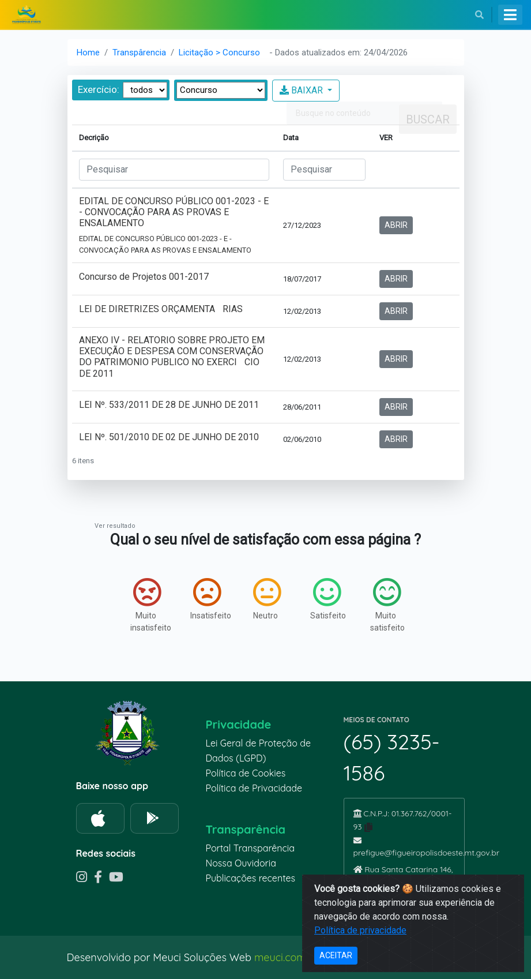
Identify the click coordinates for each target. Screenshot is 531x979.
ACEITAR (335, 955)
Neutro (267, 598)
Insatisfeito (208, 598)
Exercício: (98, 89)
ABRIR (396, 225)
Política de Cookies (246, 773)
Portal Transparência (250, 848)
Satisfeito (328, 598)
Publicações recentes (251, 878)
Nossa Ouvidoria (241, 863)
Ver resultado (115, 526)
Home (88, 52)
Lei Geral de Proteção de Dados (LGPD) (258, 750)
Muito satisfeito (387, 604)
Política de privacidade (360, 930)
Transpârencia (139, 52)
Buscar (428, 119)
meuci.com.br (286, 957)
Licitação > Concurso (219, 52)
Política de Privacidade (254, 788)
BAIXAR (302, 90)
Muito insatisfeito (148, 604)
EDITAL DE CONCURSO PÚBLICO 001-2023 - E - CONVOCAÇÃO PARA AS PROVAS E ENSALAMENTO (174, 225)
